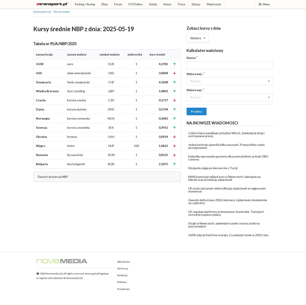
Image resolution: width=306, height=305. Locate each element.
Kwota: (191, 58)
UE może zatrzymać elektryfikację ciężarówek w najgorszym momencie (227, 190)
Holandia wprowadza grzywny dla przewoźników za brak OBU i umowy (228, 158)
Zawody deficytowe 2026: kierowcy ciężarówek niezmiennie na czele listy (227, 201)
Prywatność (123, 289)
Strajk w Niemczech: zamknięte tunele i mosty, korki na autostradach (224, 224)
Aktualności (123, 261)
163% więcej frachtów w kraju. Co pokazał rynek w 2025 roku (228, 235)
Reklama (122, 282)
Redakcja (122, 275)
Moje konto (214, 4)
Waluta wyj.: (195, 90)
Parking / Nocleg (85, 4)
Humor (167, 4)
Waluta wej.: (195, 74)
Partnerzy (122, 268)
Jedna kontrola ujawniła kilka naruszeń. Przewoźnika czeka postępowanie (226, 146)
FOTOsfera (135, 4)
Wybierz (198, 37)
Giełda (153, 4)
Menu (264, 4)
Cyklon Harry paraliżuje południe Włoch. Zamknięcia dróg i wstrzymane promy (226, 134)
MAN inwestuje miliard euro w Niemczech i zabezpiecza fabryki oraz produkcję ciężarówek (224, 178)
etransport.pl (42, 11)
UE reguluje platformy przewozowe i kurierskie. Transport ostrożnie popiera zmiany (226, 213)
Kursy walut (62, 11)
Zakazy (195, 4)
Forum (118, 4)
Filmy (104, 4)
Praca (181, 4)
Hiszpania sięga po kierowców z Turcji (212, 168)
